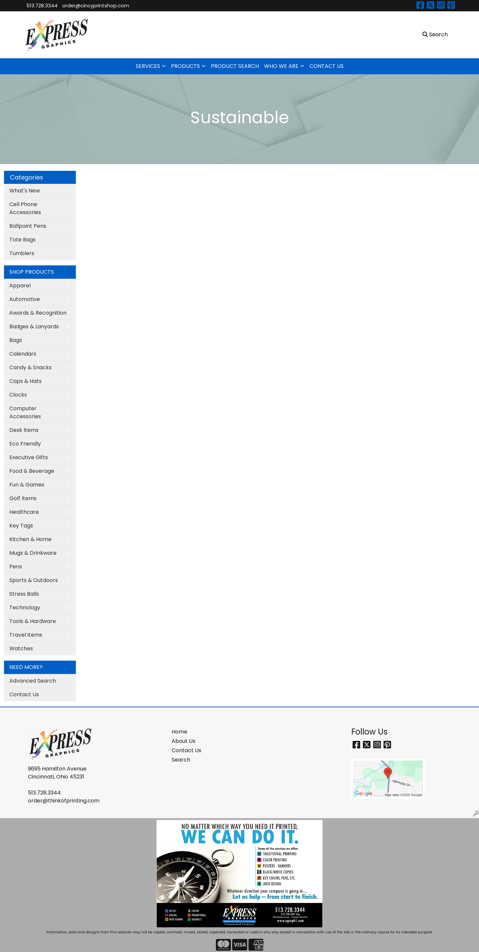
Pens (15, 566)
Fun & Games (26, 484)
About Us (183, 741)
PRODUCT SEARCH (235, 66)
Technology (24, 607)
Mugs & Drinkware (33, 553)
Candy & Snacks (30, 367)
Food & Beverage (31, 471)
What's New (24, 190)
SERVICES (148, 66)
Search (181, 760)
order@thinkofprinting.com (63, 800)
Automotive (24, 299)
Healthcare (24, 512)
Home (179, 732)
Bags (15, 340)
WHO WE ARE (281, 66)
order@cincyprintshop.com (95, 5)
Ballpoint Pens (27, 226)
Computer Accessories (25, 412)
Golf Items (23, 498)
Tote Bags (22, 239)
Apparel (20, 285)
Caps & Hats (25, 381)
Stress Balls (24, 594)
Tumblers (21, 253)
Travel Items (25, 635)
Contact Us (24, 694)
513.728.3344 (42, 5)
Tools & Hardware (32, 621)
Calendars (22, 354)
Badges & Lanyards (34, 326)
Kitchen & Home (30, 539)
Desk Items (24, 430)
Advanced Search (32, 681)
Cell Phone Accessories (25, 208)
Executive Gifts (28, 457)
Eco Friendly (25, 444)
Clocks (18, 395)
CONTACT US (326, 66)
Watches (21, 648)
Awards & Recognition (38, 313)
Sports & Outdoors (33, 580)
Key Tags (21, 525)
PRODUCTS (185, 66)
